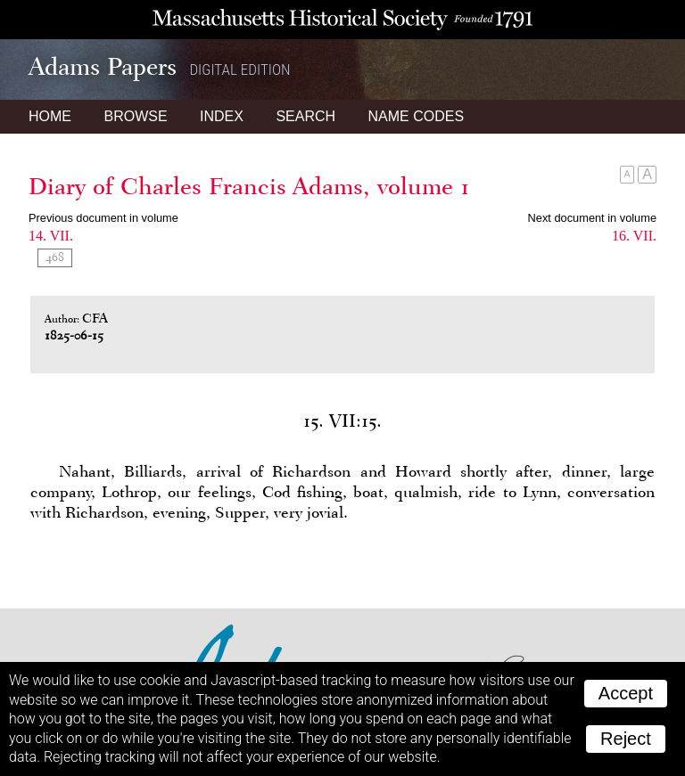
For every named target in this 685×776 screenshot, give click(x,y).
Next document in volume (592, 218)
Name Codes (416, 116)
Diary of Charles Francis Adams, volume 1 (249, 186)
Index (221, 116)
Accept (625, 693)
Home (50, 116)
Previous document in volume (103, 218)
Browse (135, 116)
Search (305, 116)
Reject (625, 738)
